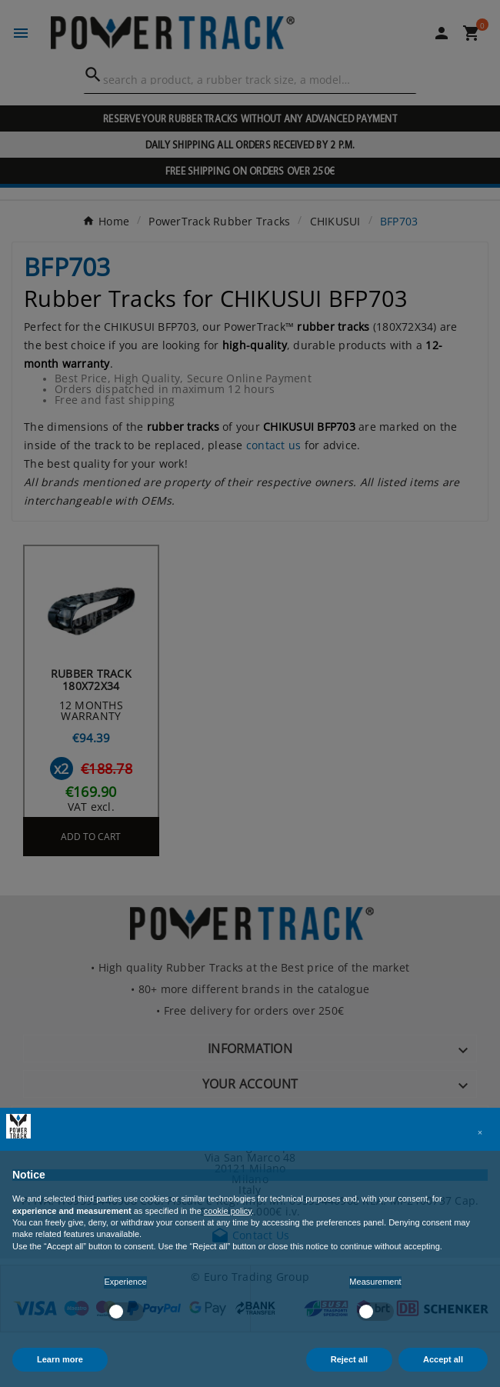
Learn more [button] (60, 1359)
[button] (480, 1132)
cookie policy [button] (228, 1210)
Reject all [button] (349, 1359)
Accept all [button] (443, 1359)
